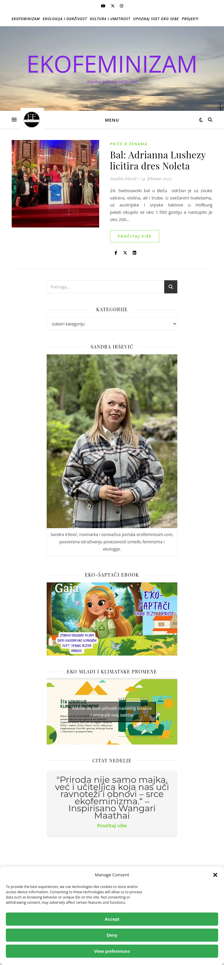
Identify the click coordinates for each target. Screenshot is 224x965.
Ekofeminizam (26, 18)
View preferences (112, 951)
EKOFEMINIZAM (112, 63)
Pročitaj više (135, 236)
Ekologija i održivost (65, 18)
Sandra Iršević (123, 178)
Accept (112, 919)
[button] (215, 875)
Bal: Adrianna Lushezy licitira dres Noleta (158, 160)
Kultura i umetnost (110, 18)
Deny (112, 935)
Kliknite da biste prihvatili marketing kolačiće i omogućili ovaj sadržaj (112, 711)
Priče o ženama (129, 143)
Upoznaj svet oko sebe (156, 18)
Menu (112, 120)
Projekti (190, 18)
